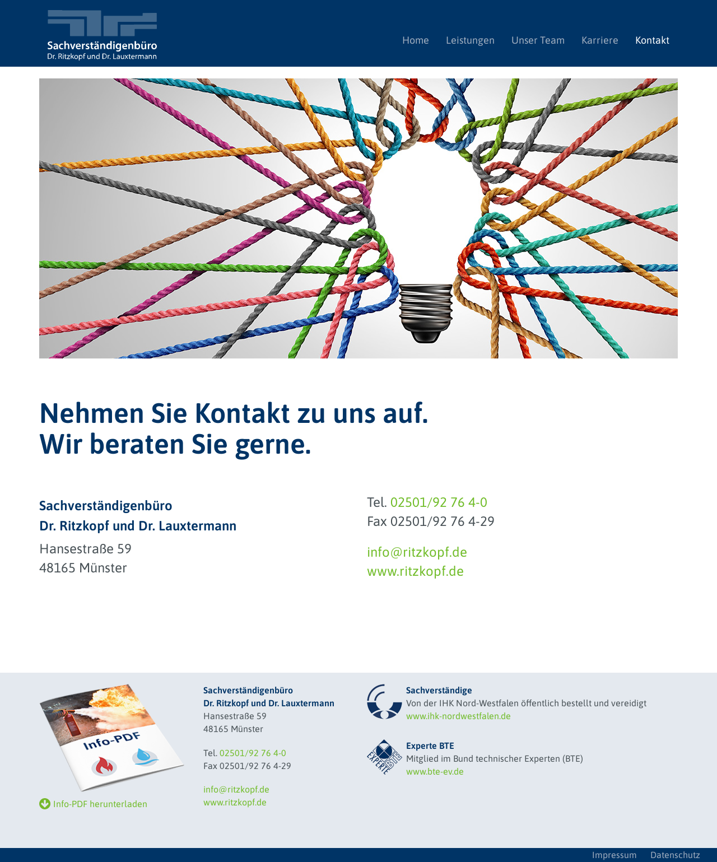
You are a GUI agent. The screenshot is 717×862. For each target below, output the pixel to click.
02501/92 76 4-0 (438, 502)
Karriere (599, 40)
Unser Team (538, 40)
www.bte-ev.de (435, 771)
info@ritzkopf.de (417, 552)
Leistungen (470, 40)
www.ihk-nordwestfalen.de (458, 716)
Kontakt (652, 40)
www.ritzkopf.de (415, 571)
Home (419, 40)
